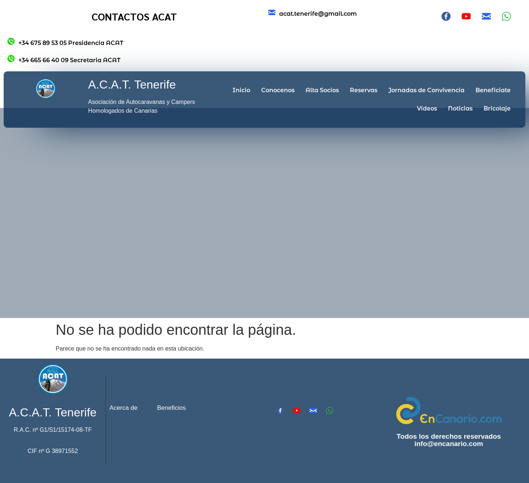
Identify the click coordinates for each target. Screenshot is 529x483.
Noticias (460, 108)
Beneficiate (493, 90)
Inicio (241, 90)
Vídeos (427, 108)
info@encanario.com (448, 444)
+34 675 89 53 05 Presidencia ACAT (70, 43)
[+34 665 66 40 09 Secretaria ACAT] (11, 58)
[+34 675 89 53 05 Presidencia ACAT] (11, 41)
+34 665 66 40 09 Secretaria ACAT (69, 60)
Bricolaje (497, 108)
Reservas (363, 90)
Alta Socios (322, 90)
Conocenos (278, 90)
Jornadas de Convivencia (426, 90)
